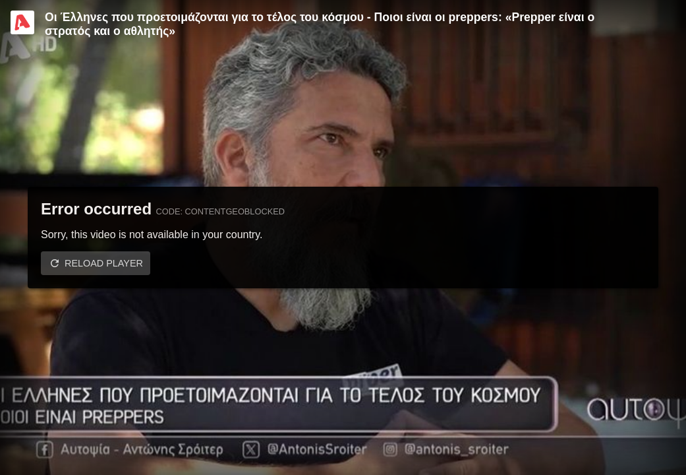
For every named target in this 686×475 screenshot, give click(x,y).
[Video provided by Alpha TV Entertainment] (22, 22)
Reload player (104, 263)
